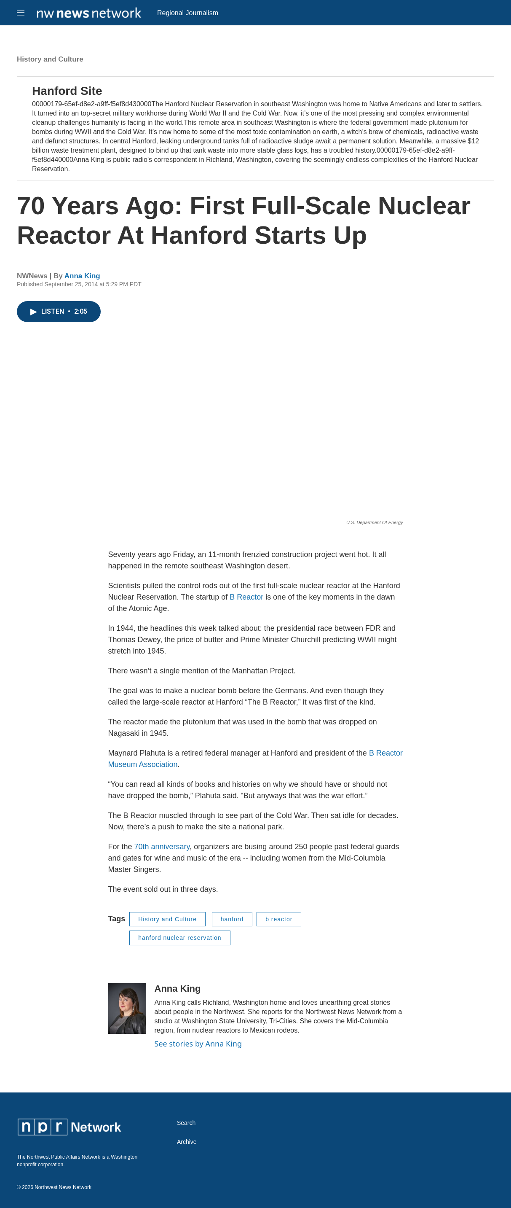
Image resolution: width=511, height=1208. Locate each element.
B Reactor (246, 597)
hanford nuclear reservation (179, 937)
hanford (232, 919)
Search (186, 1123)
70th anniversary (162, 846)
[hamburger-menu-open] (21, 12)
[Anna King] (127, 1008)
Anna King (82, 276)
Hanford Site (67, 90)
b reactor (278, 919)
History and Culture (50, 59)
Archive (187, 1142)
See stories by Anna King (198, 1044)
